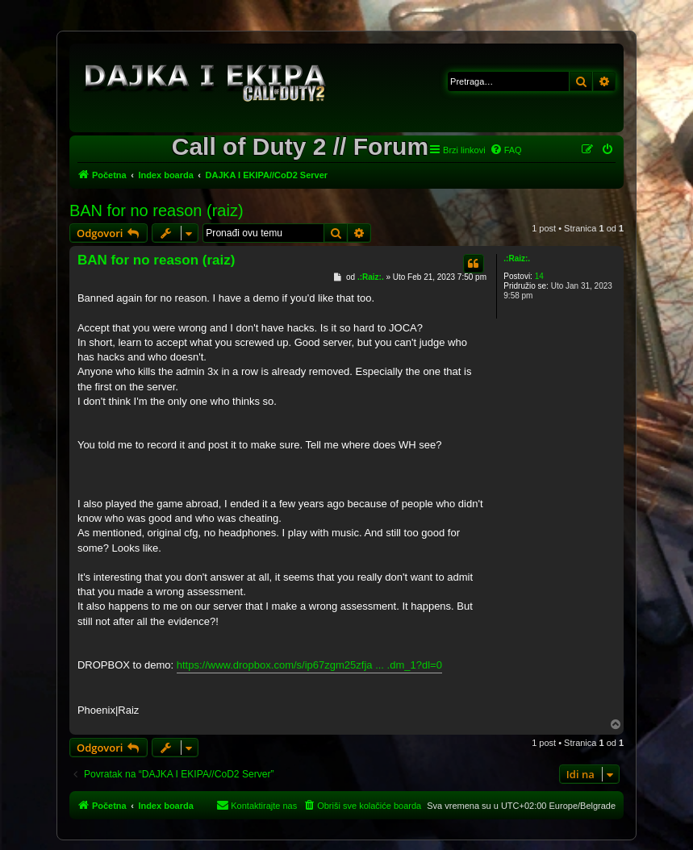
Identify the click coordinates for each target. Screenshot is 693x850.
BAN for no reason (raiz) (156, 210)
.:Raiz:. (516, 258)
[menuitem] (506, 150)
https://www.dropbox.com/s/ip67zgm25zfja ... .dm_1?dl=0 (309, 665)
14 (539, 276)
